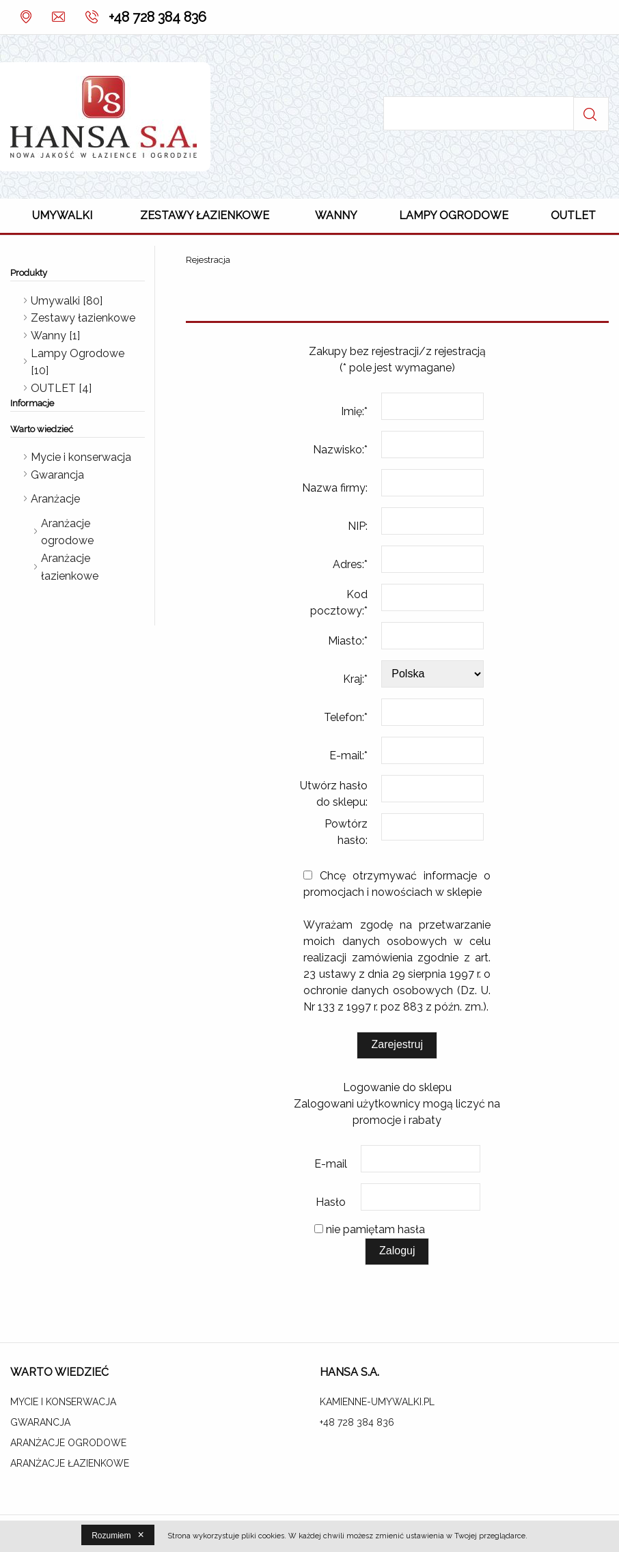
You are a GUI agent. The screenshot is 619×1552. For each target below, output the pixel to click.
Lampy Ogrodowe (453, 215)
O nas (25, 17)
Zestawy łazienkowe (204, 215)
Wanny (336, 215)
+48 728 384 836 (157, 17)
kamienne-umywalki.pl (377, 1401)
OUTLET (573, 215)
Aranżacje (55, 498)
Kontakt (56, 17)
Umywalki (62, 215)
